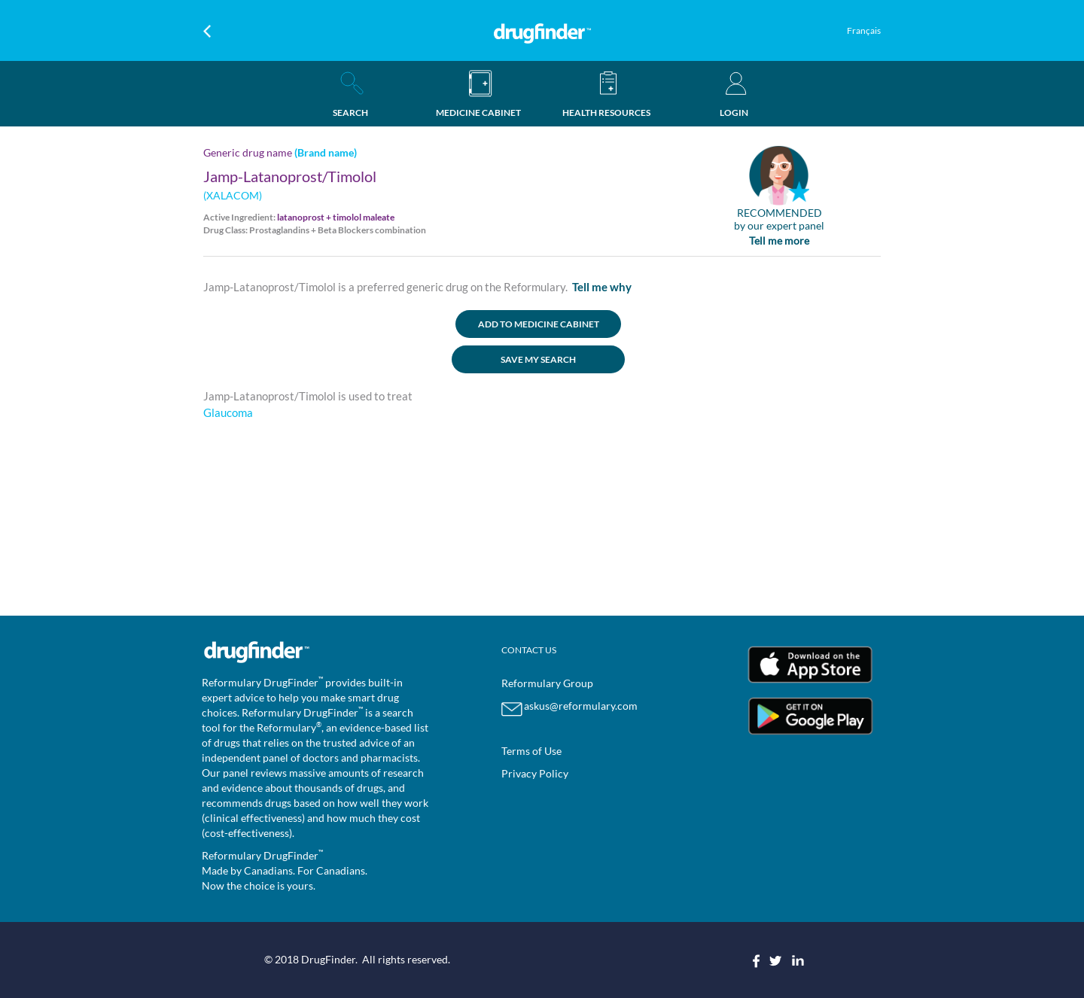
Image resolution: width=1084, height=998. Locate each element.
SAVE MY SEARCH (538, 359)
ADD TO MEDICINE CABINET (538, 324)
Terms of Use (531, 750)
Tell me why (602, 287)
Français (864, 30)
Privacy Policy (534, 773)
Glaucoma (228, 412)
